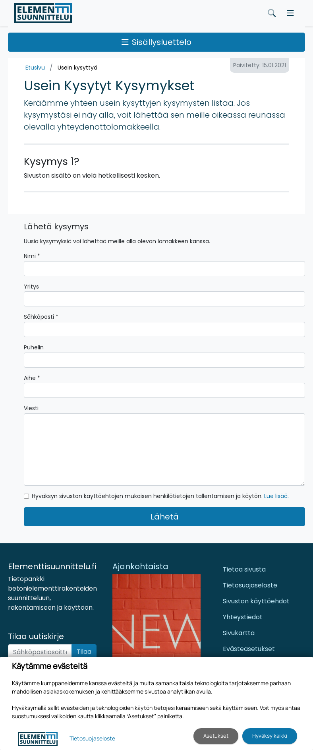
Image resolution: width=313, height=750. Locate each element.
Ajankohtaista (140, 566)
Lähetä (165, 516)
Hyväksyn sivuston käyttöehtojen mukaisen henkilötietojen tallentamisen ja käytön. (160, 496)
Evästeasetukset (249, 648)
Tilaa (84, 651)
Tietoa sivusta (244, 569)
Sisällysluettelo (156, 42)
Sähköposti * (41, 317)
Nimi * (32, 256)
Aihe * (32, 378)
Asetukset (215, 735)
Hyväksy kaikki (269, 735)
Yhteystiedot (243, 617)
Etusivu (35, 68)
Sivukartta (239, 633)
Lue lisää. (276, 496)
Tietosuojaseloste (250, 585)
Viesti (31, 408)
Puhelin (34, 347)
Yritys (31, 287)
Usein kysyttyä (77, 68)
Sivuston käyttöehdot (256, 601)
